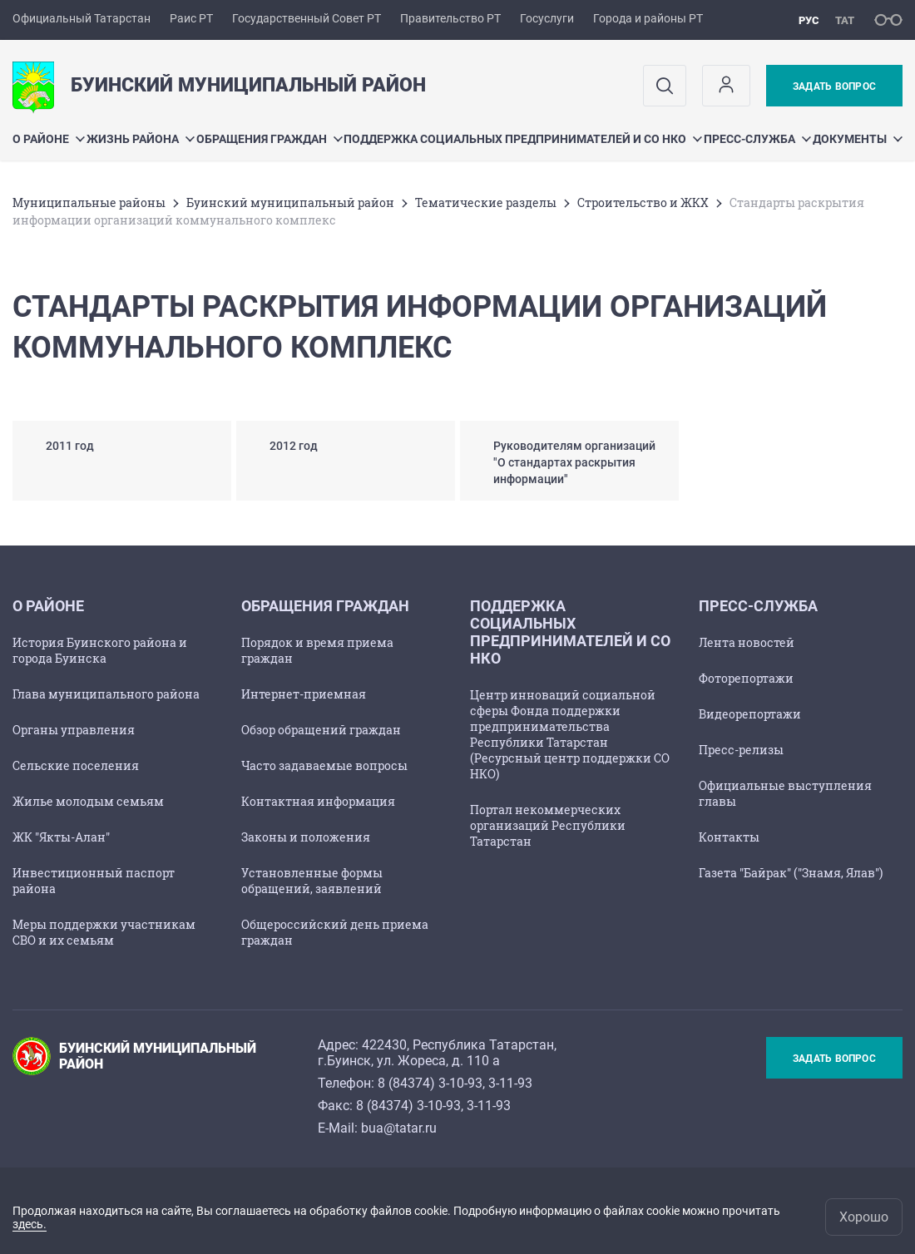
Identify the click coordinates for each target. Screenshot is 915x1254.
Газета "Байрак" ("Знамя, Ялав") (791, 873)
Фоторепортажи (746, 678)
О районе (48, 139)
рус (809, 20)
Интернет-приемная (303, 694)
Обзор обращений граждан (321, 730)
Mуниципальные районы (89, 202)
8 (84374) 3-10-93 (430, 1083)
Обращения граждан (269, 139)
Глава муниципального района (106, 694)
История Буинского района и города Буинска (99, 650)
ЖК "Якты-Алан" (61, 837)
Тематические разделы (485, 202)
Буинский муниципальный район (290, 202)
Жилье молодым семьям (88, 801)
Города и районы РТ (648, 18)
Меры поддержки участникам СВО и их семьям (103, 932)
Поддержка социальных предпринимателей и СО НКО (523, 139)
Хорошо (863, 1217)
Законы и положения (305, 837)
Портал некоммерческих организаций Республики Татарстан (548, 825)
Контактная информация (318, 801)
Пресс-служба (757, 139)
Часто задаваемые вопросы (324, 765)
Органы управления (73, 730)
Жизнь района (141, 139)
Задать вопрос (834, 86)
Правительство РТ (450, 18)
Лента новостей (746, 642)
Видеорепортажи (750, 714)
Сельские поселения (75, 765)
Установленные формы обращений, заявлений (312, 880)
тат (844, 20)
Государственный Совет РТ (306, 18)
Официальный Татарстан (81, 18)
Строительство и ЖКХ (643, 202)
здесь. (29, 1224)
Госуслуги (547, 18)
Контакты (729, 837)
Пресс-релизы (741, 750)
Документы (858, 139)
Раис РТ (191, 18)
